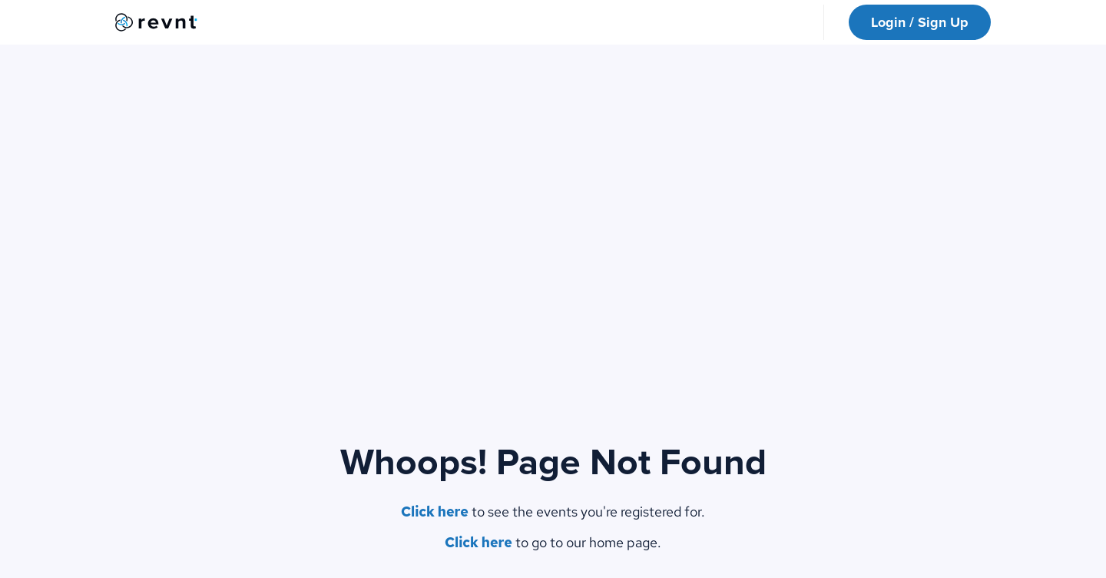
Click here (435, 511)
